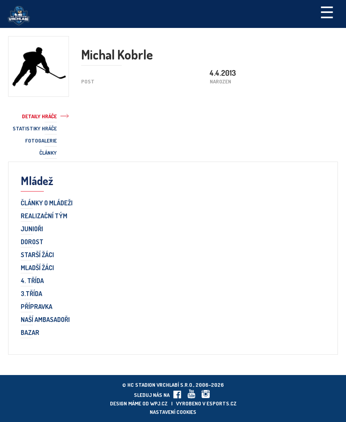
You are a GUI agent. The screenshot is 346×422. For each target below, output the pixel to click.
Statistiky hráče (35, 128)
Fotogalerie (41, 140)
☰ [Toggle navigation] (327, 12)
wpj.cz (159, 403)
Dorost (32, 242)
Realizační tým (44, 216)
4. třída (32, 281)
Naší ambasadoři (45, 320)
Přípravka (36, 307)
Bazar (30, 333)
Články (48, 152)
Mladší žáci (37, 268)
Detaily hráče (39, 116)
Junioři (32, 229)
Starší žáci (37, 255)
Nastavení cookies (173, 412)
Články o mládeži (47, 203)
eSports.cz (221, 403)
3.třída (31, 294)
